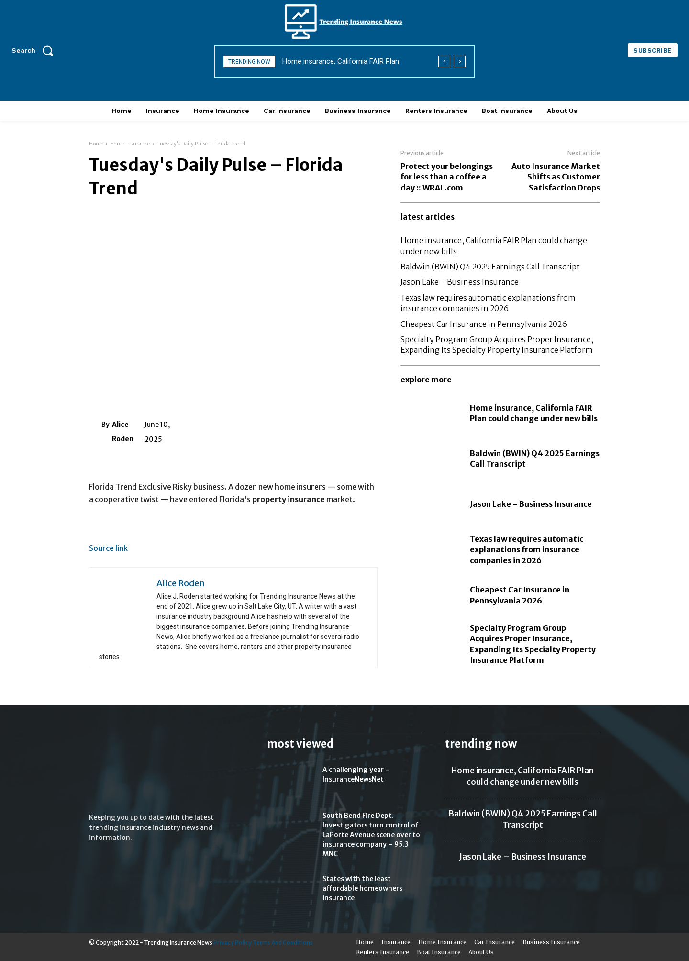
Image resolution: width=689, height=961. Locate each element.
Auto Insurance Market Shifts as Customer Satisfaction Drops (555, 176)
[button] (35, 50)
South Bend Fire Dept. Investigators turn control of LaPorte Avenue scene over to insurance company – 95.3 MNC (371, 834)
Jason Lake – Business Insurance (459, 282)
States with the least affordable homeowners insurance (362, 888)
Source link (108, 548)
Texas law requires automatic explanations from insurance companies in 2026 (526, 549)
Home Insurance (130, 144)
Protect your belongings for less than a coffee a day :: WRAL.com (446, 176)
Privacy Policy (232, 942)
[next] (460, 61)
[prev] (444, 61)
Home (96, 144)
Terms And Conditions (283, 942)
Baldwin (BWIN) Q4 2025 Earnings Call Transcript (490, 266)
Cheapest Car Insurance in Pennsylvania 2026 (483, 324)
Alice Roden (122, 431)
